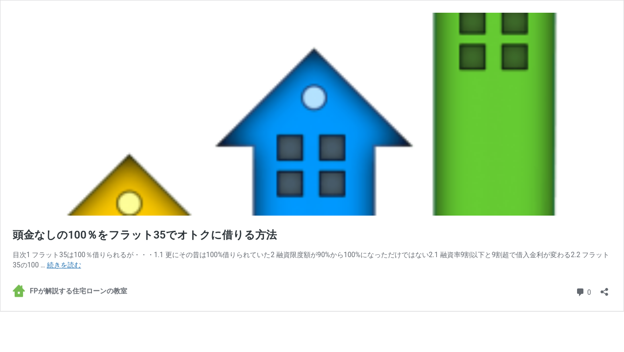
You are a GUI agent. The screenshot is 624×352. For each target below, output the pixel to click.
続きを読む (64, 265)
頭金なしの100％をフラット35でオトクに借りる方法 (145, 235)
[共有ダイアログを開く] (604, 288)
